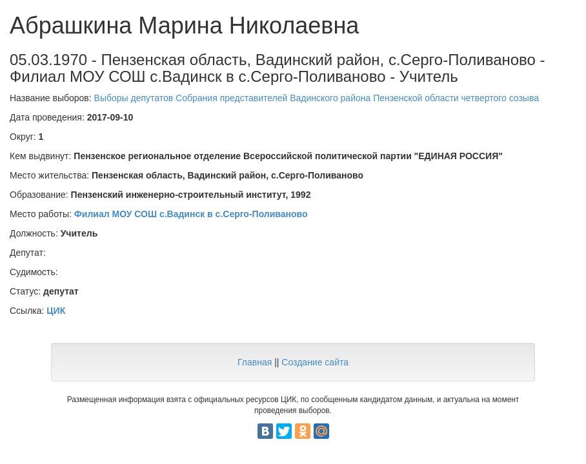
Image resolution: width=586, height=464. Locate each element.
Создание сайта (315, 362)
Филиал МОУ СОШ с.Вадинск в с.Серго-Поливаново (191, 214)
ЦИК (55, 310)
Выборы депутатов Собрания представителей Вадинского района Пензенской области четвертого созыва (316, 98)
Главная (254, 362)
